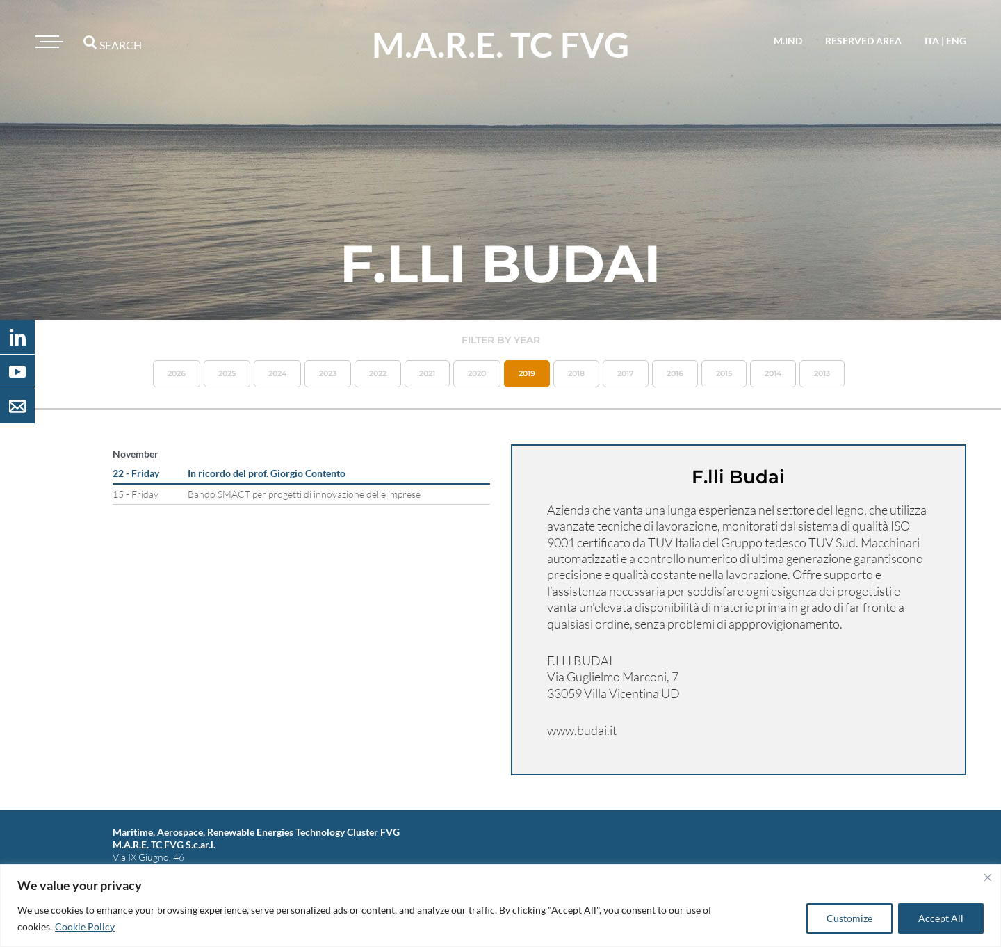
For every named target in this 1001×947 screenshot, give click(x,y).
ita (932, 41)
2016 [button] (675, 373)
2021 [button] (427, 373)
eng (956, 41)
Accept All (940, 918)
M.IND (788, 41)
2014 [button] (773, 373)
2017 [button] (625, 373)
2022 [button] (377, 373)
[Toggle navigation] (47, 42)
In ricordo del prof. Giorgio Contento (266, 473)
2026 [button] (177, 373)
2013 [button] (822, 373)
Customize (849, 918)
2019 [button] (527, 373)
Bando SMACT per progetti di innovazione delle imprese (304, 494)
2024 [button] (277, 373)
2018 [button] (576, 373)
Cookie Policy (85, 926)
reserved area (863, 41)
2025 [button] (227, 373)
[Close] (987, 877)
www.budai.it (582, 730)
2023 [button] (327, 373)
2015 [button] (724, 373)
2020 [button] (477, 373)
